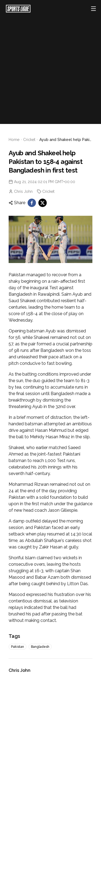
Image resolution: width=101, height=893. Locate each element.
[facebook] (31, 202)
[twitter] (42, 202)
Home (14, 139)
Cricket (29, 139)
